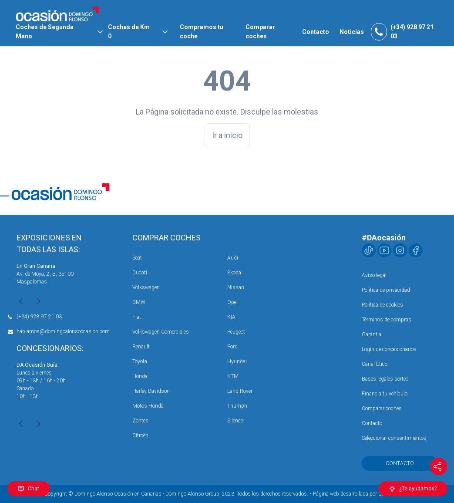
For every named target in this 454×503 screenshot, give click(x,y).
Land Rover (239, 391)
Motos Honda (148, 406)
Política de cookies (382, 305)
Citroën (140, 435)
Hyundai (237, 361)
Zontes (140, 421)
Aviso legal (374, 275)
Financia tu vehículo (384, 394)
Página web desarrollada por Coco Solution (361, 494)
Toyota (139, 361)
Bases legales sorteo (385, 379)
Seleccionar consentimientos (394, 438)
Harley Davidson (151, 391)
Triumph (237, 406)
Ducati (139, 273)
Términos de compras (386, 320)
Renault (141, 347)
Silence (235, 421)
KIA (231, 317)
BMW (138, 302)
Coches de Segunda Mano (45, 32)
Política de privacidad (386, 290)
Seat (137, 258)
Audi (232, 258)
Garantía (371, 334)
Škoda (234, 273)
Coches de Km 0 (129, 32)
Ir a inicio (227, 135)
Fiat (136, 317)
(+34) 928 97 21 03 (39, 317)
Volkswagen (146, 287)
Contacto (315, 31)
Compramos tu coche (201, 32)
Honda (140, 376)
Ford (232, 347)
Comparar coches (260, 32)
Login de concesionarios (389, 349)
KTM (233, 376)
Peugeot (236, 332)
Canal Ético (374, 364)
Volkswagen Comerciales (160, 332)
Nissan (235, 287)
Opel (232, 302)
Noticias (352, 31)
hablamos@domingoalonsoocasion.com (63, 331)
